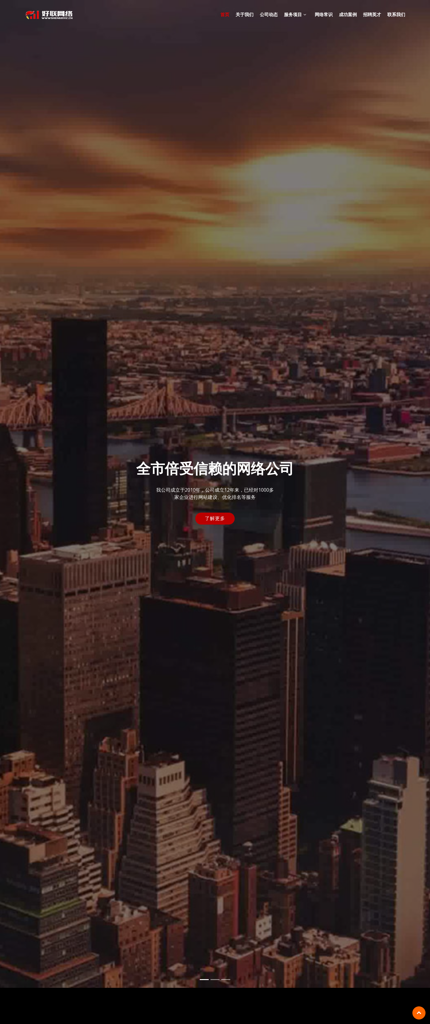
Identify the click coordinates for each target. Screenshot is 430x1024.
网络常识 (324, 14)
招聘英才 (372, 14)
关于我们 (245, 14)
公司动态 (269, 14)
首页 (224, 14)
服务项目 (293, 14)
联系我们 (396, 14)
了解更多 (215, 513)
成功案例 (348, 14)
